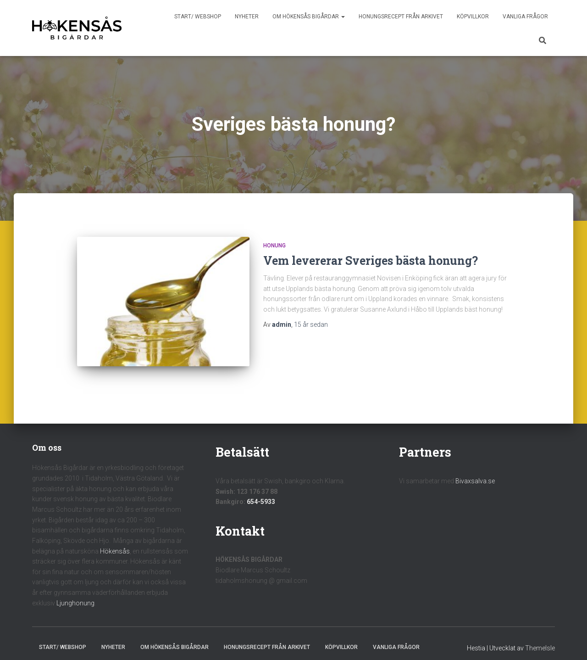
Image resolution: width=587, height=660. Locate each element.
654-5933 (261, 493)
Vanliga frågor (525, 16)
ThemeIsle (540, 639)
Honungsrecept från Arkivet (401, 16)
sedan (311, 324)
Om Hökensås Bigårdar (308, 16)
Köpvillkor (473, 16)
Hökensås (115, 542)
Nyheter (247, 16)
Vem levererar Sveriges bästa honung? (370, 260)
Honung (274, 245)
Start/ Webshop (197, 16)
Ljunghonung (75, 594)
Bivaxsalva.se (475, 472)
